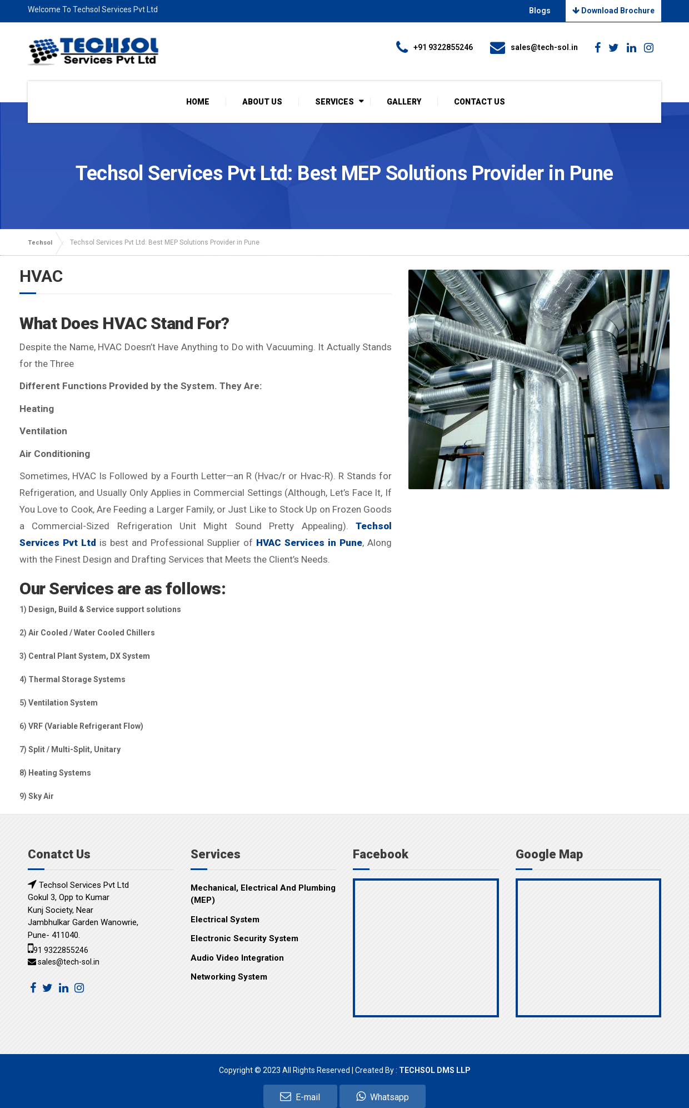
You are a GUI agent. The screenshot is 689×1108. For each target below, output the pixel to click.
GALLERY (404, 101)
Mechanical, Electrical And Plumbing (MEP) (263, 893)
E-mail (300, 1096)
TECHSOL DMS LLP (435, 1069)
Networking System (229, 977)
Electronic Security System (244, 938)
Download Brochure (613, 10)
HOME (197, 101)
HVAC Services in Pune (309, 542)
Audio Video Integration (237, 957)
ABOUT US (262, 101)
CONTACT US (479, 101)
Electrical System (225, 919)
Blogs (543, 10)
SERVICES (334, 101)
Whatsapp (382, 1096)
